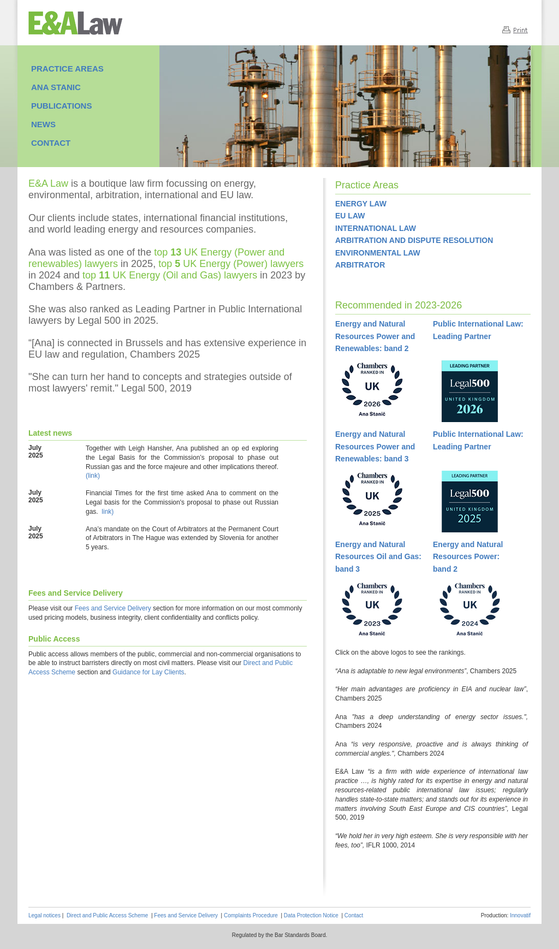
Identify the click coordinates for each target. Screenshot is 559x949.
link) (108, 511)
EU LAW (350, 215)
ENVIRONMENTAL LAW (377, 252)
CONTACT (50, 142)
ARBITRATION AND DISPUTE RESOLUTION (414, 240)
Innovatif (520, 915)
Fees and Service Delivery (113, 608)
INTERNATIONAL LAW (375, 228)
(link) (93, 475)
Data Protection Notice (311, 915)
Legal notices (44, 915)
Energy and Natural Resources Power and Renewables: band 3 (375, 446)
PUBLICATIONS (61, 105)
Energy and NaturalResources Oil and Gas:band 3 (378, 556)
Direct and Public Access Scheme (107, 915)
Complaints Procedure (251, 915)
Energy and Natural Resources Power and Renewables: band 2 (375, 336)
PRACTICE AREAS (67, 68)
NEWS (43, 124)
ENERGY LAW (360, 203)
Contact (353, 915)
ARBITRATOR (360, 264)
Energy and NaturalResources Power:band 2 (468, 556)
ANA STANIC (56, 87)
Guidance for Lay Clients (148, 672)
